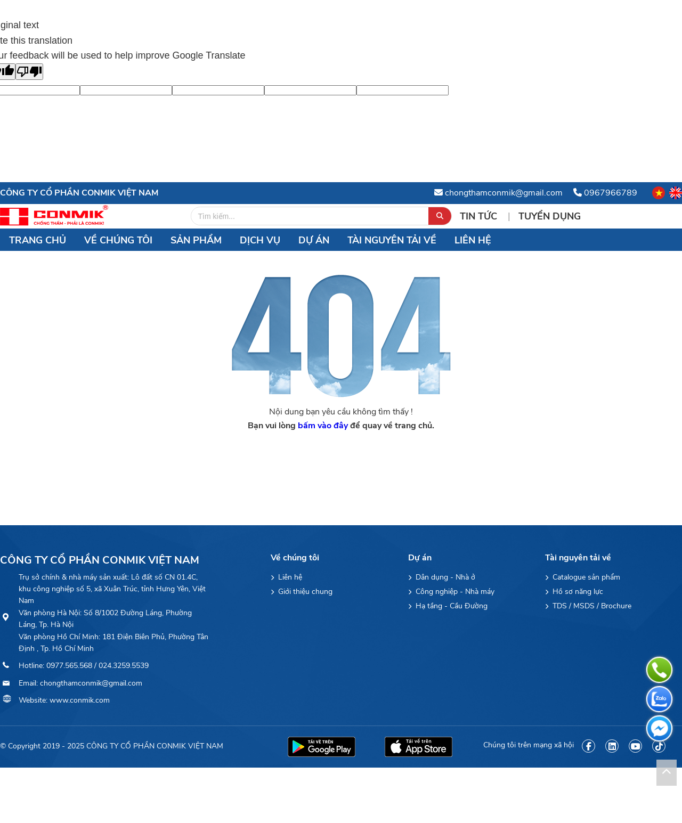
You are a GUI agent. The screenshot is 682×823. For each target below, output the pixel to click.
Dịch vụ (260, 240)
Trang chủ (37, 240)
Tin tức (480, 216)
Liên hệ (472, 240)
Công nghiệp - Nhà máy (451, 591)
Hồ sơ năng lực (574, 591)
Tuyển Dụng (549, 216)
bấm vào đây (323, 425)
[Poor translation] (29, 71)
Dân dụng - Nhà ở (441, 577)
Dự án (313, 240)
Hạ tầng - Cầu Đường (448, 606)
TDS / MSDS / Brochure (588, 606)
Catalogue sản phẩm (582, 577)
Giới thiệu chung (301, 591)
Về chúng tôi (118, 240)
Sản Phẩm (196, 240)
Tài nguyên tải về (391, 240)
